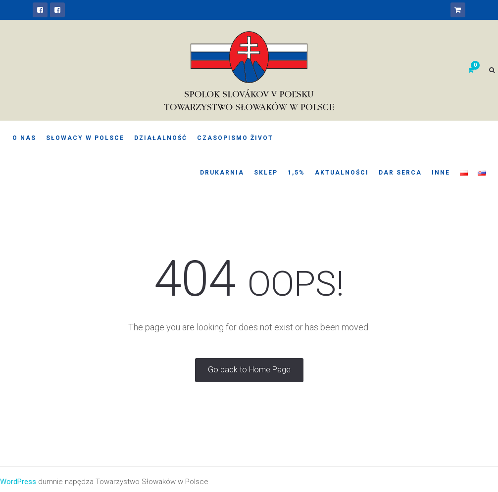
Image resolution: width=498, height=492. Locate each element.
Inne (441, 172)
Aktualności (342, 172)
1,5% (296, 172)
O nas (24, 137)
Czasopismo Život (235, 137)
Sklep (266, 172)
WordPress (18, 481)
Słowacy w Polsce (85, 137)
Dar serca (400, 172)
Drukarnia (222, 172)
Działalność (160, 137)
